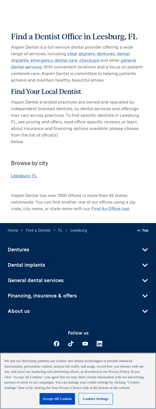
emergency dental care (53, 60)
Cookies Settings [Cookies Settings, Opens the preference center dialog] (95, 399)
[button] (78, 249)
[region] (78, 381)
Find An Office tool (110, 208)
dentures (106, 53)
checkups (89, 60)
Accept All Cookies (57, 399)
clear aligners (81, 53)
